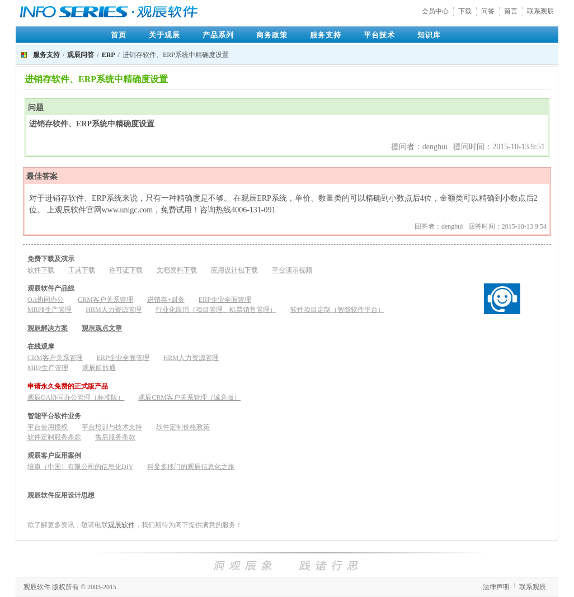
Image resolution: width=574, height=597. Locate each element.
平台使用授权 (47, 427)
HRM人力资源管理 (113, 310)
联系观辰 (540, 11)
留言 (510, 11)
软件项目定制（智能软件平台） (337, 310)
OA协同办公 (45, 300)
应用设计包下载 (234, 270)
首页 (118, 35)
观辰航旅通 (99, 368)
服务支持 (325, 35)
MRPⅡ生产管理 (49, 310)
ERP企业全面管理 (225, 300)
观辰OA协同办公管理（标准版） (75, 397)
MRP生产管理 (47, 368)
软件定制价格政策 (183, 427)
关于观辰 (164, 35)
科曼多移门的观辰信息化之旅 (190, 467)
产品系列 (218, 35)
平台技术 (379, 35)
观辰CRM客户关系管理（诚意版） (189, 397)
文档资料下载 (177, 270)
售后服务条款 (115, 437)
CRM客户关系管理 (105, 300)
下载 (465, 11)
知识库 (429, 35)
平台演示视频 (292, 270)
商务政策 (272, 35)
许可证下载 (126, 270)
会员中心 (435, 11)
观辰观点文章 (102, 328)
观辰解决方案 (47, 328)
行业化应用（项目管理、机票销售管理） (216, 310)
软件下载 (40, 270)
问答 (488, 11)
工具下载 (81, 270)
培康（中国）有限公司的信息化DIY (80, 467)
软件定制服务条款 (54, 437)
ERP (108, 55)
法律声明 (496, 587)
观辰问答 (80, 55)
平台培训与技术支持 (112, 427)
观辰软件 (121, 525)
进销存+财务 (166, 300)
